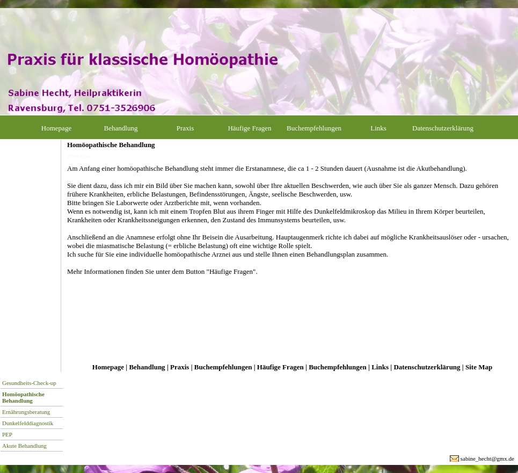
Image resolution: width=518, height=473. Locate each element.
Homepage (56, 128)
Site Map (478, 367)
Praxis (185, 128)
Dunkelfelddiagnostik (27, 423)
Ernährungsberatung (26, 412)
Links (378, 128)
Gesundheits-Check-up (29, 383)
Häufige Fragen (249, 128)
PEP (7, 434)
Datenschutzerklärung (442, 128)
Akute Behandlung (24, 445)
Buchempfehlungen (314, 128)
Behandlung (121, 128)
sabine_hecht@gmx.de (487, 458)
